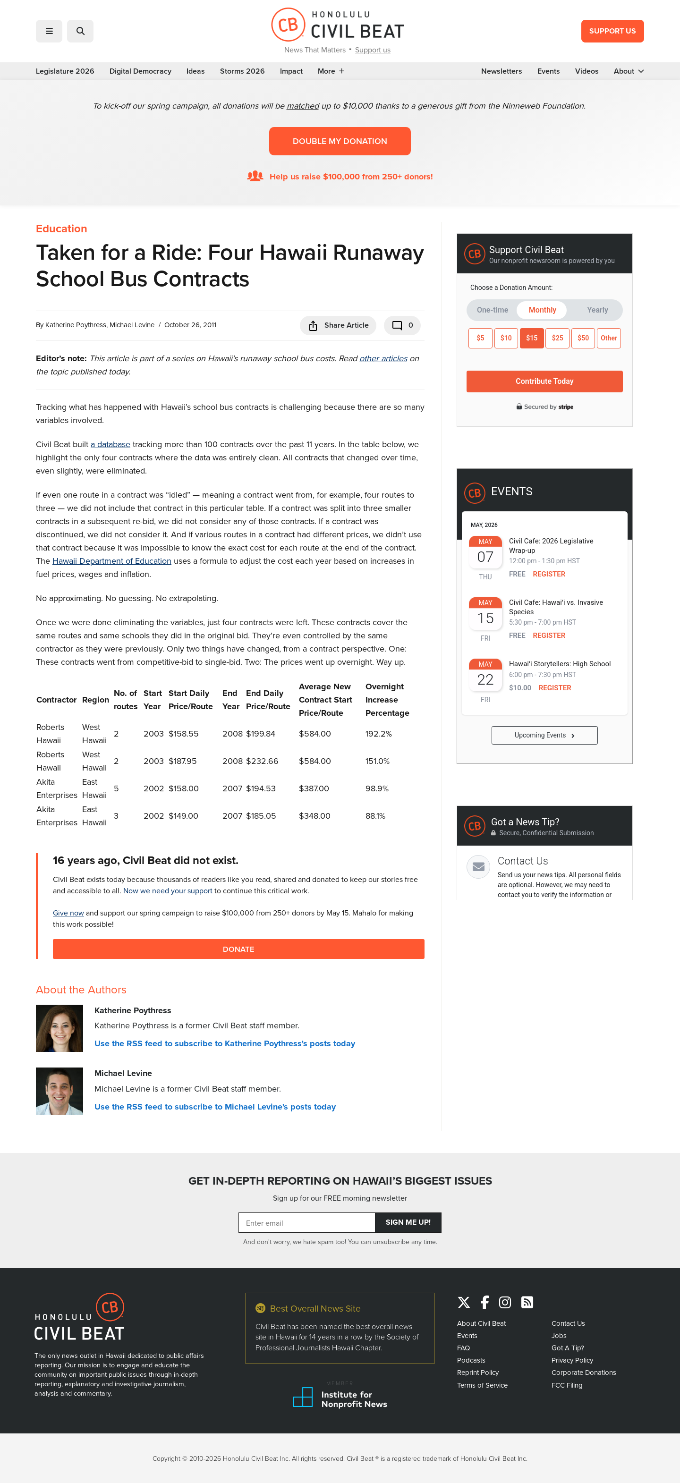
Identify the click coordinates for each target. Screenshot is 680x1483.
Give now (68, 912)
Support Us (612, 30)
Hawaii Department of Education (111, 561)
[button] (49, 31)
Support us (373, 49)
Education (61, 228)
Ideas (196, 71)
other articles (383, 358)
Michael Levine (132, 325)
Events (548, 71)
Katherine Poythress (75, 325)
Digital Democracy (140, 71)
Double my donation (340, 141)
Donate (239, 948)
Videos (587, 71)
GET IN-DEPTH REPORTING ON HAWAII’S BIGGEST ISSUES (340, 1180)
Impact (291, 71)
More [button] (331, 71)
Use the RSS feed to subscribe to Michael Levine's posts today (215, 1107)
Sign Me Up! (408, 1222)
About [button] (629, 71)
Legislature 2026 (65, 71)
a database (110, 444)
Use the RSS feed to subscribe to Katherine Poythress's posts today (224, 1043)
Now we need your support (167, 890)
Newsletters (501, 71)
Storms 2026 (242, 71)
